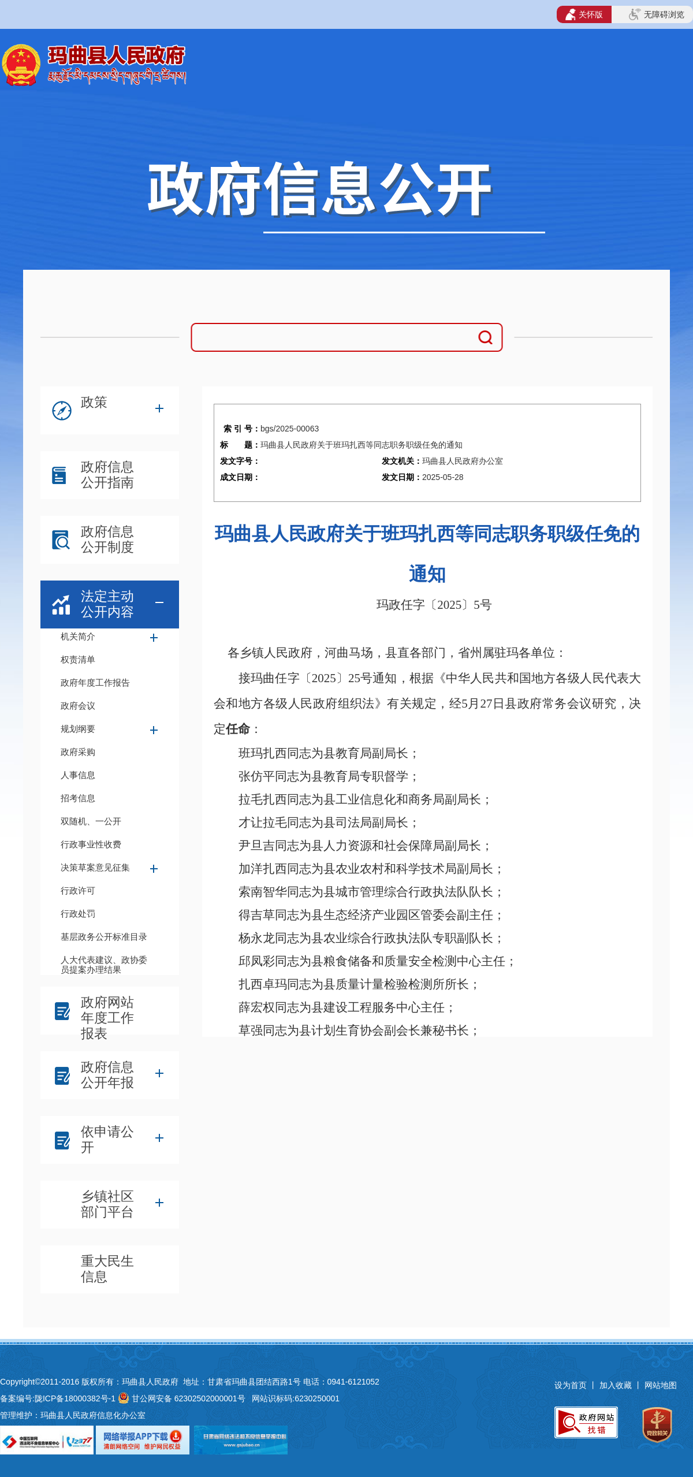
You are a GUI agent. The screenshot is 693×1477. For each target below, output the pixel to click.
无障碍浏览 (656, 14)
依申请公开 (107, 1139)
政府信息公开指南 (107, 474)
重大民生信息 (107, 1268)
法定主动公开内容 (107, 604)
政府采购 (78, 752)
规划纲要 (78, 729)
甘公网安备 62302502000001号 (188, 1398)
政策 (94, 402)
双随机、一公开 (91, 821)
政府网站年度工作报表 (107, 1013)
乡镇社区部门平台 (107, 1204)
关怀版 (584, 14)
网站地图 (660, 1385)
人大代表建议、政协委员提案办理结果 (104, 963)
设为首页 (570, 1385)
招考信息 (78, 798)
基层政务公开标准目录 (104, 937)
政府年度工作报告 (95, 682)
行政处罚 (78, 913)
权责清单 (78, 659)
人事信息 (78, 775)
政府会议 (78, 705)
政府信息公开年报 (107, 1074)
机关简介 (78, 636)
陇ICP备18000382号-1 (75, 1398)
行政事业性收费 (91, 844)
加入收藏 (616, 1385)
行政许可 (78, 890)
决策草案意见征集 (95, 867)
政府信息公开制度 (107, 539)
